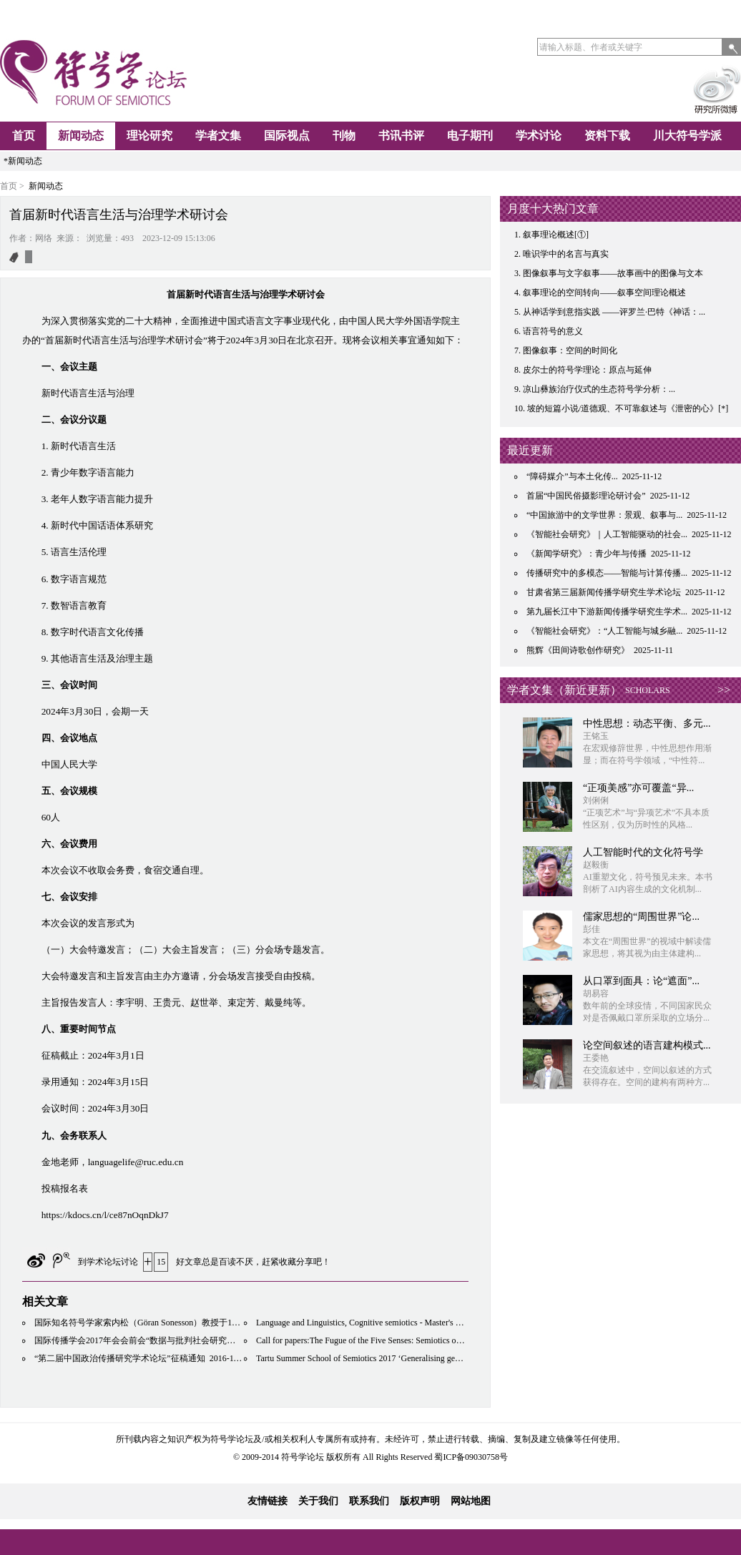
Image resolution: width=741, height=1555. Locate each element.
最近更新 (530, 450)
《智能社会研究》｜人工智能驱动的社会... (606, 534)
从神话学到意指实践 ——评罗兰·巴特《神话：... (614, 312)
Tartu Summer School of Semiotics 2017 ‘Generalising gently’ (363, 1358)
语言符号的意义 (553, 331)
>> (723, 690)
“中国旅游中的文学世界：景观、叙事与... (604, 515)
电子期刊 (470, 135)
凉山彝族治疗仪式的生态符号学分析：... (599, 389)
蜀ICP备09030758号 (471, 1457)
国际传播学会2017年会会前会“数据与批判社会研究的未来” (145, 1340)
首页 (23, 135)
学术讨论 (538, 135)
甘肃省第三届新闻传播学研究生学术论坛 (603, 592)
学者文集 (218, 135)
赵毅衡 (596, 865)
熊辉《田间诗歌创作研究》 (577, 650)
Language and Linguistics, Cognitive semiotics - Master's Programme (376, 1323)
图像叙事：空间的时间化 (570, 350)
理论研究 (149, 135)
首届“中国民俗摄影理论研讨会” (586, 496)
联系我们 (369, 1501)
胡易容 (596, 994)
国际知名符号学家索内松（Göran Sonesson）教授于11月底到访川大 (161, 1323)
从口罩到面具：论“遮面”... (641, 981)
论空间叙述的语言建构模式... (647, 1045)
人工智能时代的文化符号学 (643, 852)
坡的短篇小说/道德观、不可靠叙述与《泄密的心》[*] (627, 408)
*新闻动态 (23, 161)
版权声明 (420, 1501)
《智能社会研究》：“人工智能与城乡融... (604, 631)
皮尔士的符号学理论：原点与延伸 (587, 370)
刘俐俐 (596, 800)
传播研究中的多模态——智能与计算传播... (606, 573)
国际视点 (287, 135)
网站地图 (471, 1501)
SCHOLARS (647, 690)
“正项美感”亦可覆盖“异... (638, 788)
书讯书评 (401, 135)
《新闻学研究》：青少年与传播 (586, 554)
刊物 (344, 135)
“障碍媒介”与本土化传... (572, 476)
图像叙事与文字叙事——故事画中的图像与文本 (613, 273)
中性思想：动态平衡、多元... (647, 723)
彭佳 (591, 929)
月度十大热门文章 (553, 208)
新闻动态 (81, 135)
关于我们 (318, 1501)
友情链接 (267, 1501)
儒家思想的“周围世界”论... (641, 916)
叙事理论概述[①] (556, 235)
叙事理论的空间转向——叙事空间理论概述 (604, 293)
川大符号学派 (687, 135)
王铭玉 (596, 736)
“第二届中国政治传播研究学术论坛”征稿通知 (119, 1358)
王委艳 (596, 1058)
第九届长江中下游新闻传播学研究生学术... (606, 612)
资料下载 (607, 135)
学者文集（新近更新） (564, 690)
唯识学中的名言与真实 (566, 254)
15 (160, 1262)
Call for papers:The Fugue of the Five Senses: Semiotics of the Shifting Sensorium (398, 1340)
